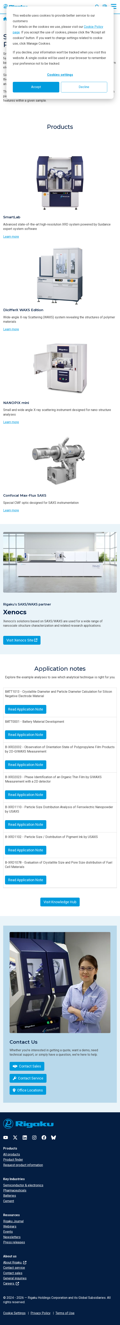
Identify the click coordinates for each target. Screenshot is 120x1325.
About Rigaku (14, 1262)
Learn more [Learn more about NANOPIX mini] (11, 422)
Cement (8, 1201)
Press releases (14, 1242)
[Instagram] (34, 1137)
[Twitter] (15, 1137)
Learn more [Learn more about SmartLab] (11, 237)
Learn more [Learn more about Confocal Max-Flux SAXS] (11, 510)
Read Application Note (25, 709)
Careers (11, 1283)
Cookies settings (60, 75)
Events (8, 1232)
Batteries (9, 1196)
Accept (36, 87)
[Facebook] (44, 1137)
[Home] (5, 19)
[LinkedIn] (24, 1137)
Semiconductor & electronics (23, 1185)
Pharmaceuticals (14, 1190)
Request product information (23, 1165)
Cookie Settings (14, 1313)
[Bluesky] (53, 1137)
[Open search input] (97, 6)
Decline (84, 87)
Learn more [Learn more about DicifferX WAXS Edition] (11, 329)
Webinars (9, 1226)
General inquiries (15, 1278)
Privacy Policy (41, 1313)
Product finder (13, 1160)
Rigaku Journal (13, 1221)
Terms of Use (65, 1313)
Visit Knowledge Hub (60, 902)
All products (11, 1154)
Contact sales (12, 1273)
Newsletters (12, 1237)
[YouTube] (5, 1137)
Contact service (14, 1268)
